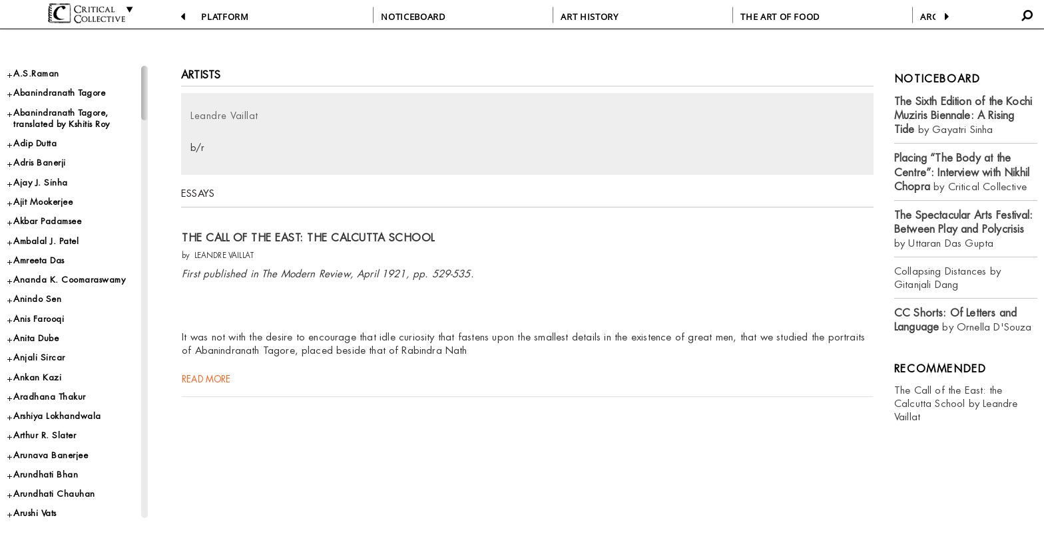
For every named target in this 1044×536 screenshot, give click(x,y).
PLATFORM (224, 17)
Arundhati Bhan (45, 474)
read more (207, 384)
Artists (200, 75)
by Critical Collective (961, 172)
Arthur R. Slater (44, 435)
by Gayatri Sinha (963, 115)
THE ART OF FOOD (780, 17)
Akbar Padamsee (47, 221)
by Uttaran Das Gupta (963, 229)
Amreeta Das (39, 260)
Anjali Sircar (39, 357)
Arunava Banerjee (50, 455)
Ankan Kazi (37, 377)
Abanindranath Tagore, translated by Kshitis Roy (61, 118)
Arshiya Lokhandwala (57, 416)
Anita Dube (36, 338)
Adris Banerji (39, 162)
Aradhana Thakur (49, 396)
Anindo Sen (37, 299)
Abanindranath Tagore (59, 92)
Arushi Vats (35, 513)
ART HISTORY (589, 17)
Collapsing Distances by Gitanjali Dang (947, 278)
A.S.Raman (36, 73)
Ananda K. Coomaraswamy (69, 279)
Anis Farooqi (38, 319)
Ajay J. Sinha (40, 182)
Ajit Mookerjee (43, 201)
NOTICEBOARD (413, 17)
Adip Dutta (35, 143)
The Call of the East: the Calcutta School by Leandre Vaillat (956, 403)
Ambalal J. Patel (46, 241)
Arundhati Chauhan (54, 493)
